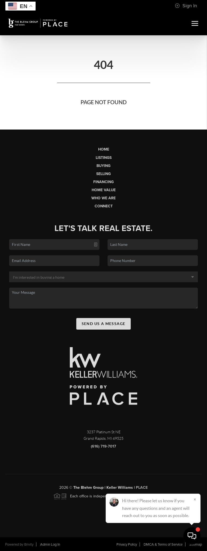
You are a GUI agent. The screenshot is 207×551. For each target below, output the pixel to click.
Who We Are (103, 198)
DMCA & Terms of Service (163, 544)
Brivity (28, 544)
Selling (103, 174)
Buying (103, 165)
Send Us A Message (104, 325)
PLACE (142, 489)
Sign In (186, 5)
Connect (104, 206)
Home (103, 149)
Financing (103, 182)
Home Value (104, 190)
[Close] (195, 499)
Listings (104, 157)
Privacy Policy (126, 544)
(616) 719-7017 (103, 448)
